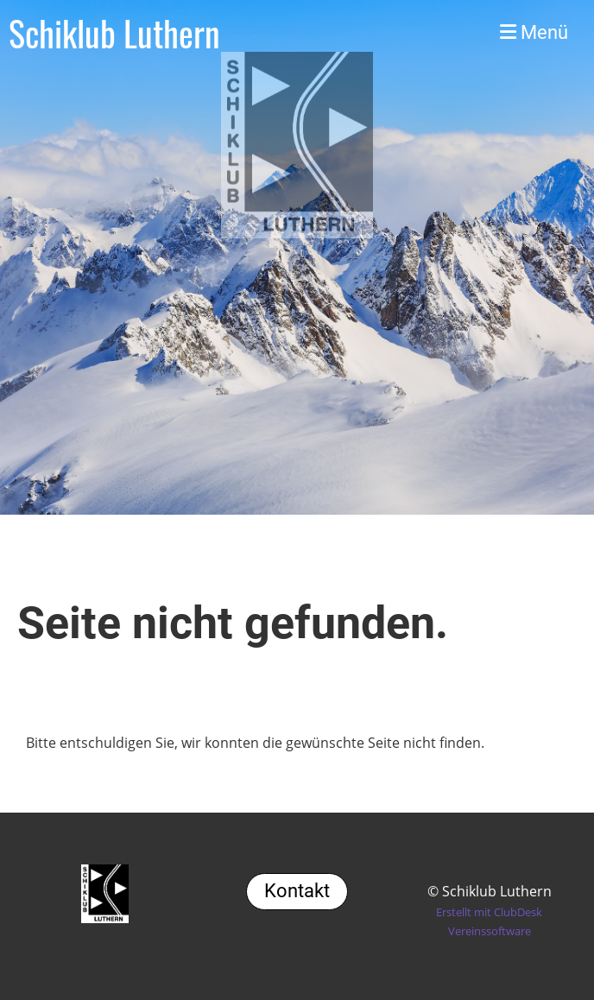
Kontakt (297, 891)
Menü (534, 32)
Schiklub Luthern (114, 33)
